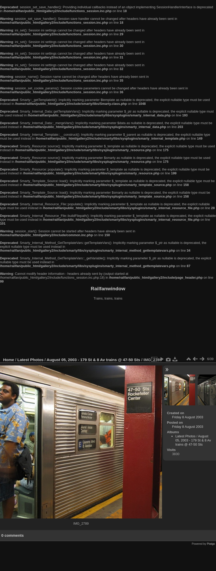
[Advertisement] (108, 329)
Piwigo (211, 543)
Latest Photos (30, 359)
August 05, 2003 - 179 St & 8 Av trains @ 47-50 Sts (93, 359)
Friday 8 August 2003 (187, 417)
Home (8, 359)
